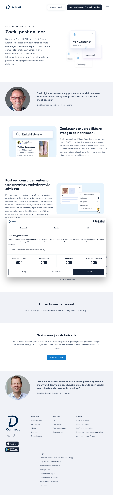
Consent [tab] (23, 228)
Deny (24, 272)
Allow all (88, 272)
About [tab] (89, 228)
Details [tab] (56, 228)
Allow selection (56, 272)
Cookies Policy (38, 250)
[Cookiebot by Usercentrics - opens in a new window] (95, 221)
